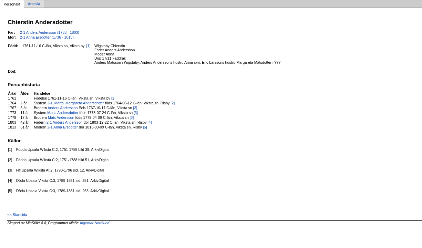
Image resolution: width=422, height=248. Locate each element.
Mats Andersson (61, 117)
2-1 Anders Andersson (65, 122)
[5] (145, 127)
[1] (88, 46)
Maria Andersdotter (62, 113)
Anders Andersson (63, 108)
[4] (150, 122)
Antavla (34, 4)
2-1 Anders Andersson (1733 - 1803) (49, 32)
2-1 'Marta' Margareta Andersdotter (75, 103)
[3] (135, 108)
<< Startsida (17, 215)
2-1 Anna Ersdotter (62, 127)
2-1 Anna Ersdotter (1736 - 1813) (47, 37)
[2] (173, 103)
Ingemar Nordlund (94, 223)
